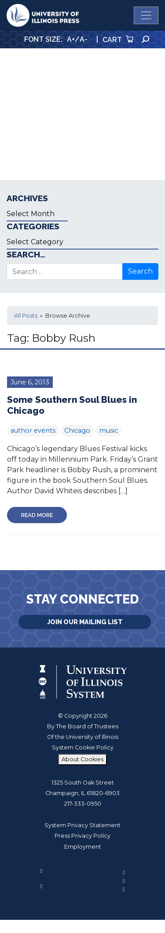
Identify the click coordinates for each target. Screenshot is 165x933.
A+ (71, 39)
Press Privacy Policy (82, 835)
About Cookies (82, 759)
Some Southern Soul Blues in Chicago (72, 405)
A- (84, 39)
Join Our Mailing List (85, 622)
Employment (82, 846)
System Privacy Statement (82, 825)
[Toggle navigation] (146, 15)
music (108, 430)
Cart (118, 40)
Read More (37, 515)
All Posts (25, 315)
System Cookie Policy (83, 747)
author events (33, 430)
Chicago (77, 430)
